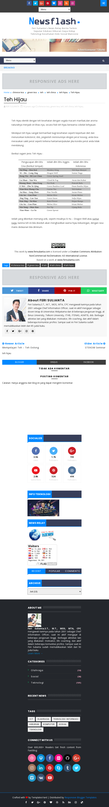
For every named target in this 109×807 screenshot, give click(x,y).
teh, (62, 106)
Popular (54, 571)
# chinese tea (17, 265)
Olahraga (37, 670)
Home (7, 92)
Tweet (17, 290)
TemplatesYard (39, 797)
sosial (35, 676)
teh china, (69, 106)
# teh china (55, 265)
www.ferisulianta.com (39, 251)
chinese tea (18, 92)
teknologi (37, 682)
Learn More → (35, 653)
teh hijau (63, 92)
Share (43, 290)
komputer (49, 724)
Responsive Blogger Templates (81, 797)
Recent (36, 571)
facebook (89, 362)
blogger (19, 362)
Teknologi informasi (66, 719)
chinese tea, (44, 106)
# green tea (33, 265)
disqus (54, 362)
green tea (32, 92)
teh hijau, (79, 106)
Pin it (69, 290)
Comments (72, 571)
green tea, (55, 106)
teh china (51, 92)
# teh (44, 265)
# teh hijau (69, 265)
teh (41, 92)
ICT (31, 719)
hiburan (34, 724)
